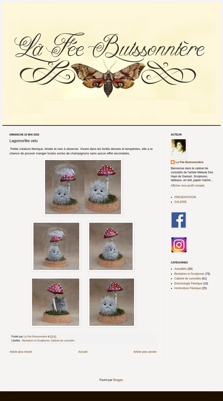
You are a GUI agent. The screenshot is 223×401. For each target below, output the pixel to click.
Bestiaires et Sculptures (35, 340)
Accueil (83, 351)
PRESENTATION (185, 197)
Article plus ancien (145, 351)
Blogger (118, 380)
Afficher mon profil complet (187, 185)
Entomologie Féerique (188, 283)
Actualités (180, 268)
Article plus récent (20, 351)
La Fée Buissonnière (189, 162)
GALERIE (180, 202)
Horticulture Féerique (187, 288)
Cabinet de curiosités (62, 340)
